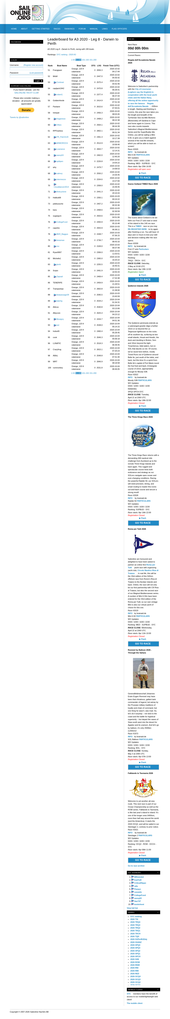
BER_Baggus (62, 234)
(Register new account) (33, 65)
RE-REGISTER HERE (137, 229)
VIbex (59, 125)
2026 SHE (134, 959)
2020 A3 (72, 54)
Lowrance (61, 149)
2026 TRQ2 (135, 928)
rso (58, 246)
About (24, 29)
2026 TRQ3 (135, 925)
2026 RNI (134, 968)
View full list (132, 908)
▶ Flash (142, 173)
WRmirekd (139, 877)
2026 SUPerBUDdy (138, 939)
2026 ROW (135, 962)
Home (14, 29)
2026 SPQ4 (135, 945)
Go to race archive (136, 866)
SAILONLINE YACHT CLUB (26, 93)
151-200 (92, 60)
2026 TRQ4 (135, 922)
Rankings (70, 29)
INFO (130, 152)
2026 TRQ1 (135, 931)
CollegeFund (62, 222)
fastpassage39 (63, 295)
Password (26, 72)
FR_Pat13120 (62, 137)
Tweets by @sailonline (19, 117)
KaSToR (138, 880)
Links (105, 29)
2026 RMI (134, 971)
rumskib (138, 892)
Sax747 (137, 901)
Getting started (40, 29)
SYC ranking (61, 54)
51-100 (78, 60)
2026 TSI (134, 919)
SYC (129, 994)
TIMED (139, 226)
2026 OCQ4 (135, 976)
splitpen (60, 161)
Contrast (60, 82)
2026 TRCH (135, 934)
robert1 (60, 94)
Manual (94, 29)
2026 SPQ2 (135, 951)
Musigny (60, 319)
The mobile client (134, 1003)
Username (26, 65)
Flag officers (119, 29)
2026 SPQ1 (135, 954)
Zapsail (60, 276)
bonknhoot (139, 904)
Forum (82, 29)
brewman (61, 240)
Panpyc (137, 889)
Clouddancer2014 (61, 187)
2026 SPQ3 (135, 948)
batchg (59, 301)
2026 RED (134, 974)
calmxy (60, 173)
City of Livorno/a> (143, 89)
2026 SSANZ (136, 942)
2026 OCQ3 (135, 979)
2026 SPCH (135, 956)
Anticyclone (61, 192)
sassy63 (60, 155)
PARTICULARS (143, 155)
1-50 (73, 60)
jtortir (59, 264)
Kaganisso (61, 119)
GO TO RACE (143, 177)
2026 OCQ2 (135, 982)
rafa (136, 886)
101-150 (85, 60)
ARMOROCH (62, 143)
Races (57, 29)
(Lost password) (36, 73)
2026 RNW (135, 965)
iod (58, 325)
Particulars (144, 249)
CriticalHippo (140, 883)
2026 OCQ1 (135, 985)
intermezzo (61, 179)
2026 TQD (134, 936)
